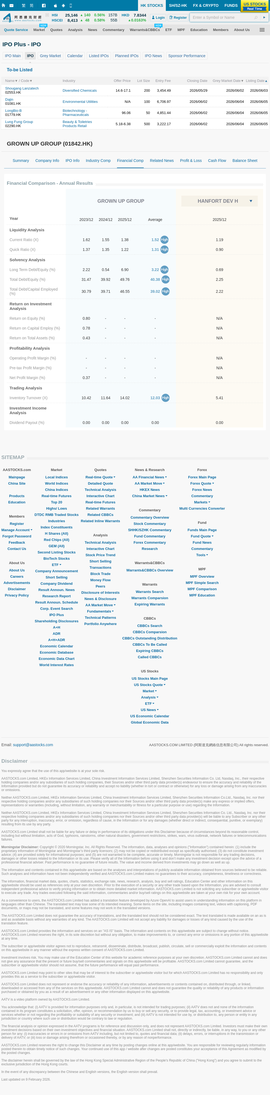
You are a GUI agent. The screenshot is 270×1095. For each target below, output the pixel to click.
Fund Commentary (150, 536)
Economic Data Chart (56, 659)
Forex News (202, 490)
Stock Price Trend (100, 555)
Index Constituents (57, 527)
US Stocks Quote (149, 685)
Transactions (100, 567)
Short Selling (56, 577)
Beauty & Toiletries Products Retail (77, 124)
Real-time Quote (101, 477)
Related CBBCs (100, 515)
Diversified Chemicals (80, 90)
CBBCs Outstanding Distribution (149, 638)
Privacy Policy (17, 595)
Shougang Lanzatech (22, 88)
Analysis (149, 697)
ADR (56, 634)
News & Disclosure (100, 599)
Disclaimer (17, 589)
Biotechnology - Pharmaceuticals (76, 113)
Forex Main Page (202, 477)
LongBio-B (13, 111)
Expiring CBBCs (149, 651)
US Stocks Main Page (150, 678)
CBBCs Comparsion (150, 632)
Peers (100, 586)
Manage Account (16, 530)
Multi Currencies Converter (202, 508)
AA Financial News (150, 477)
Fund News (202, 542)
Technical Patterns (100, 618)
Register (17, 524)
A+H (56, 627)
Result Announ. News (56, 590)
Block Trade (100, 574)
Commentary (202, 496)
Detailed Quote (100, 483)
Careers (16, 576)
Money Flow (100, 580)
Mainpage (17, 477)
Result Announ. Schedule (56, 602)
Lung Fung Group (19, 122)
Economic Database (57, 652)
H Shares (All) (56, 533)
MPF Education (202, 595)
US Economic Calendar (149, 716)
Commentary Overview (150, 517)
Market (150, 691)
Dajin (9, 99)
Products (17, 496)
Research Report (56, 596)
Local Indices (56, 477)
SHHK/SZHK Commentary (150, 530)
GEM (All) (57, 546)
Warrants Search (150, 592)
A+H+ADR (56, 640)
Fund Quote (202, 536)
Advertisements (17, 583)
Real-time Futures (57, 496)
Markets (202, 502)
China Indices (56, 490)
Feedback (17, 542)
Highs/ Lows (56, 508)
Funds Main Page (202, 530)
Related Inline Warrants (100, 521)
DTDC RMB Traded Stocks (57, 515)
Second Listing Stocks (57, 552)
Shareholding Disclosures (56, 621)
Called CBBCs (149, 657)
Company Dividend (57, 584)
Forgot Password (16, 536)
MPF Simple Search (202, 583)
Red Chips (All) (56, 540)
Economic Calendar (56, 646)
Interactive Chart (100, 496)
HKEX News (150, 490)
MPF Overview (202, 576)
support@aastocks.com (33, 745)
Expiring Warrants (149, 604)
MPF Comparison (202, 589)
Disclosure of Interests (100, 592)
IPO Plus (56, 615)
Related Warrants (100, 508)
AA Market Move (100, 605)
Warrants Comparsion (149, 598)
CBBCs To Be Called (150, 644)
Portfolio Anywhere (100, 624)
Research (150, 549)
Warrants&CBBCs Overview (149, 570)
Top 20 (56, 502)
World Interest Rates (56, 665)
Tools (202, 555)
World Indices (56, 483)
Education (16, 502)
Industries (56, 521)
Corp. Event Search (56, 609)
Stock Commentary (150, 524)
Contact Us (16, 549)
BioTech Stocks (56, 558)
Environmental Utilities (80, 102)
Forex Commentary (150, 542)
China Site (17, 483)
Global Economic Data (150, 722)
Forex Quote (202, 483)
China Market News (149, 496)
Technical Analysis (100, 490)
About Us (17, 570)
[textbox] (229, 17)
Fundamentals (100, 611)
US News (150, 710)
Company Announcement (56, 571)
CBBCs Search (149, 626)
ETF (56, 565)
